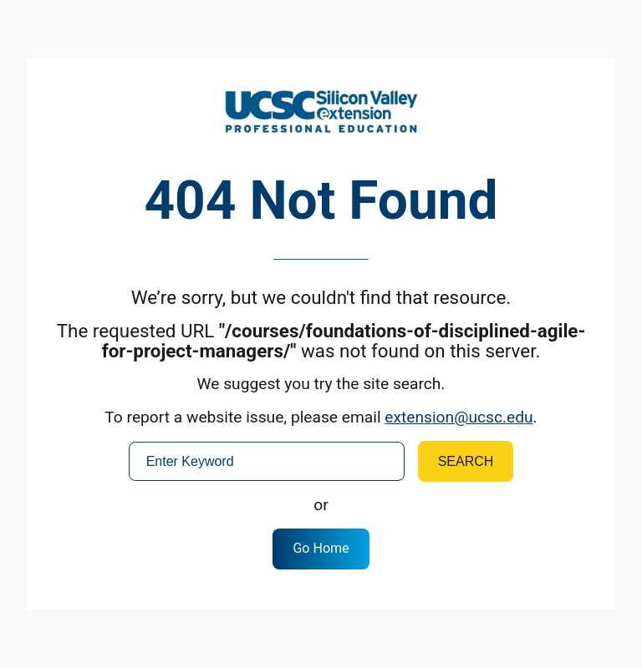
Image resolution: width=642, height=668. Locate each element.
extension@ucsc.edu (458, 417)
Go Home (321, 548)
